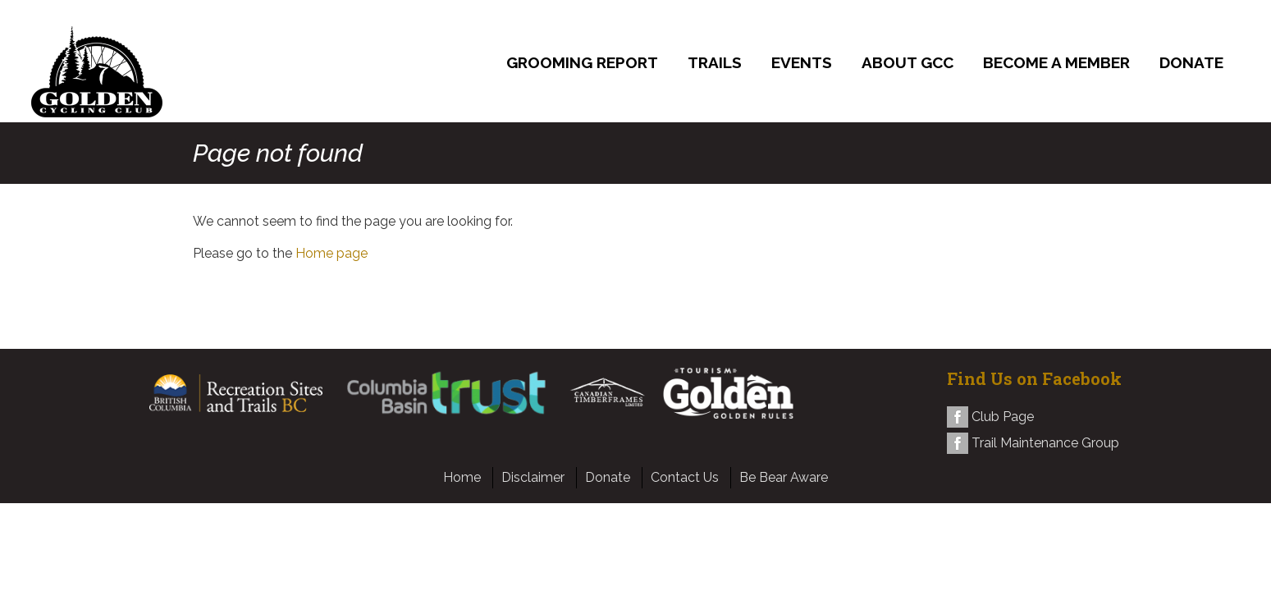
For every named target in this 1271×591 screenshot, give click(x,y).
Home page (331, 253)
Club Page (1003, 416)
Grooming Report (582, 62)
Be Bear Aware (783, 477)
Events (801, 62)
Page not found (278, 153)
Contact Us (685, 477)
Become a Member (1056, 62)
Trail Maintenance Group (1045, 443)
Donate (1191, 62)
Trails (715, 62)
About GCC (907, 62)
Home (462, 477)
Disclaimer (533, 477)
